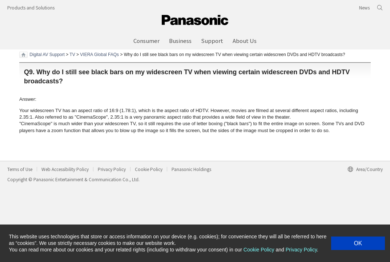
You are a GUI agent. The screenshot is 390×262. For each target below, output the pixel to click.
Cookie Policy (148, 169)
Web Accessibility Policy (65, 169)
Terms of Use (19, 169)
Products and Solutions (31, 7)
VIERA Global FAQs (99, 54)
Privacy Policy (112, 169)
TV (72, 54)
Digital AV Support (47, 54)
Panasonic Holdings (191, 169)
